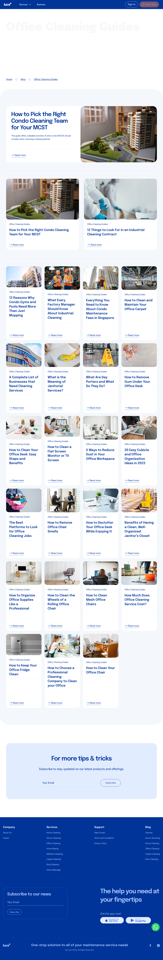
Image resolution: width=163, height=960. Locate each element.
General (148, 832)
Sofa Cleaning (52, 864)
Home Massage (53, 870)
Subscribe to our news (29, 894)
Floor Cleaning (151, 859)
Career (6, 838)
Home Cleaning (53, 832)
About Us (7, 832)
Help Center (99, 832)
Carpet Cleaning (53, 859)
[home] (8, 4)
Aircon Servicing (152, 838)
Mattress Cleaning (54, 854)
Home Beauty (52, 848)
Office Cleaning (53, 843)
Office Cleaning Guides (46, 79)
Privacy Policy (100, 843)
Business (41, 4)
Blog (23, 79)
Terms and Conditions (104, 838)
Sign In (131, 4)
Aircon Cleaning (53, 838)
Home (9, 79)
